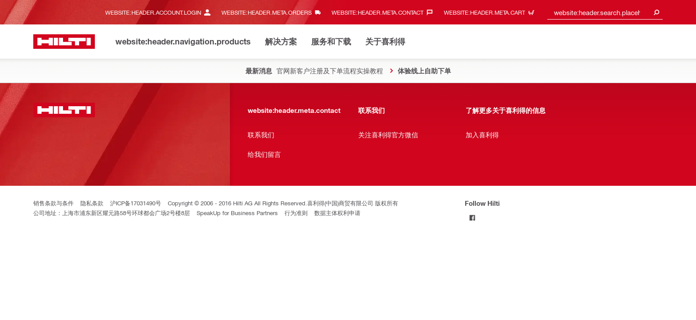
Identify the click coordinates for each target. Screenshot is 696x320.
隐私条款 (91, 203)
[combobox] (605, 12)
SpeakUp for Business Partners (237, 212)
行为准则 (296, 212)
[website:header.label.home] (64, 41)
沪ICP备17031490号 (135, 203)
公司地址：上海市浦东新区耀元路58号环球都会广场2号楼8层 (111, 212)
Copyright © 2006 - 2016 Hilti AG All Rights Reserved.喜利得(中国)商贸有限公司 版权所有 (283, 203)
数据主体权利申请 (337, 212)
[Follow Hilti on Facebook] (472, 217)
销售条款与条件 (53, 203)
